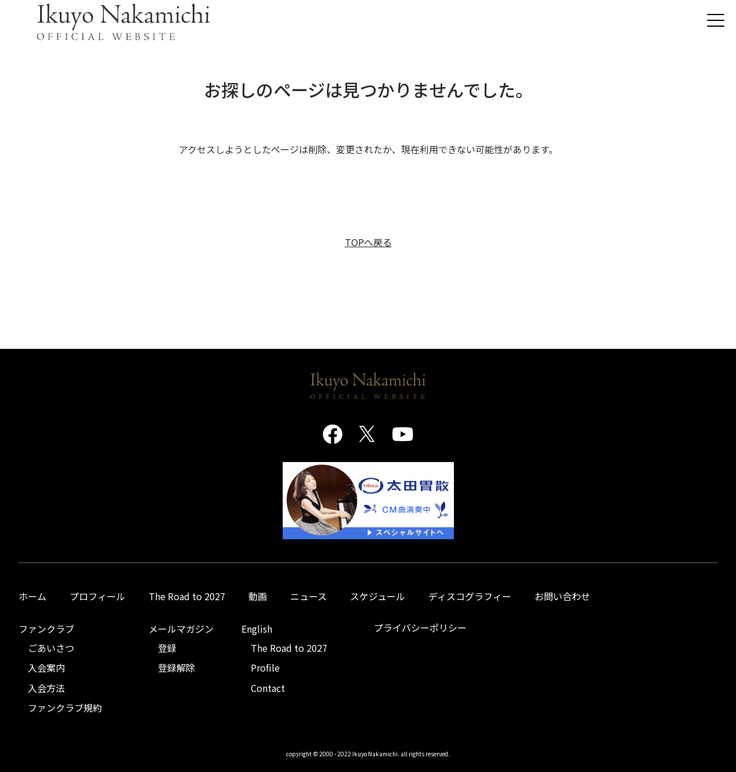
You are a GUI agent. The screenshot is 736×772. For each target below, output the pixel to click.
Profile (265, 667)
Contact (268, 688)
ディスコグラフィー (469, 596)
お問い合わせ (562, 596)
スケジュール (377, 596)
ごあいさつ (51, 648)
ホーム (32, 596)
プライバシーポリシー (420, 627)
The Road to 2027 (187, 596)
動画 (257, 596)
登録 (167, 648)
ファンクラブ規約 (65, 708)
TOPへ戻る (368, 242)
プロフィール (97, 596)
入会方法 (46, 688)
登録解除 (176, 667)
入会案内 (46, 667)
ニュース (308, 596)
